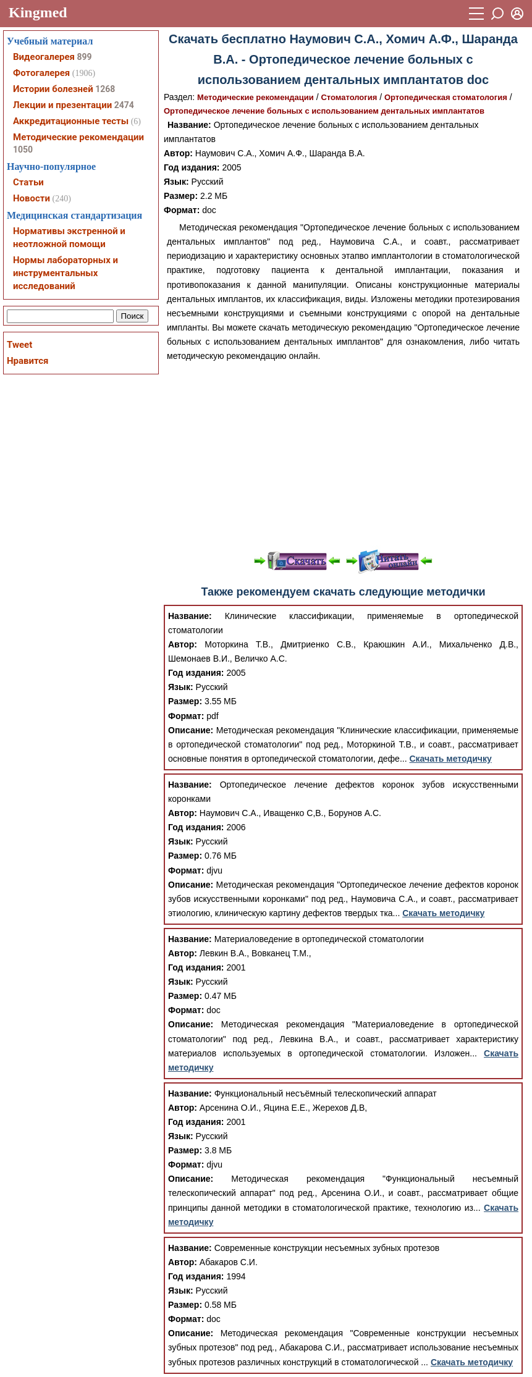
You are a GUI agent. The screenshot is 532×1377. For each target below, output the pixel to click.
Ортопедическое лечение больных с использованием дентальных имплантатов (324, 111)
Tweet (19, 344)
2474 (124, 105)
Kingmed (38, 12)
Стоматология (349, 97)
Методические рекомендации (255, 97)
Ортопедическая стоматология (445, 97)
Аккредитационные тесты (71, 121)
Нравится (27, 360)
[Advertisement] (343, 455)
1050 (23, 149)
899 (84, 57)
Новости (31, 198)
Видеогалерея (44, 56)
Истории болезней (53, 89)
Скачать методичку (450, 759)
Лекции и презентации (62, 105)
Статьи (28, 182)
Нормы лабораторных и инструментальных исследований (65, 273)
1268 (105, 89)
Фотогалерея (41, 72)
